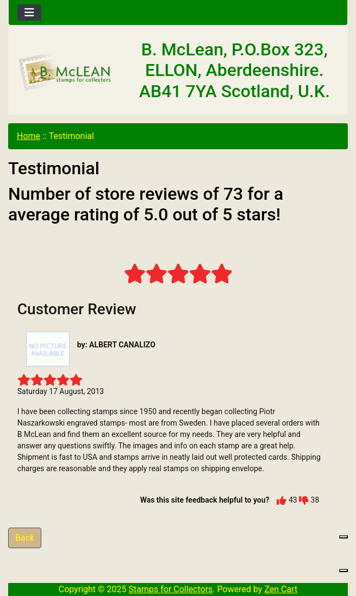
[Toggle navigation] (29, 12)
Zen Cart (280, 589)
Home (28, 136)
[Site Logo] (65, 73)
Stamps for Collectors (171, 589)
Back (24, 537)
